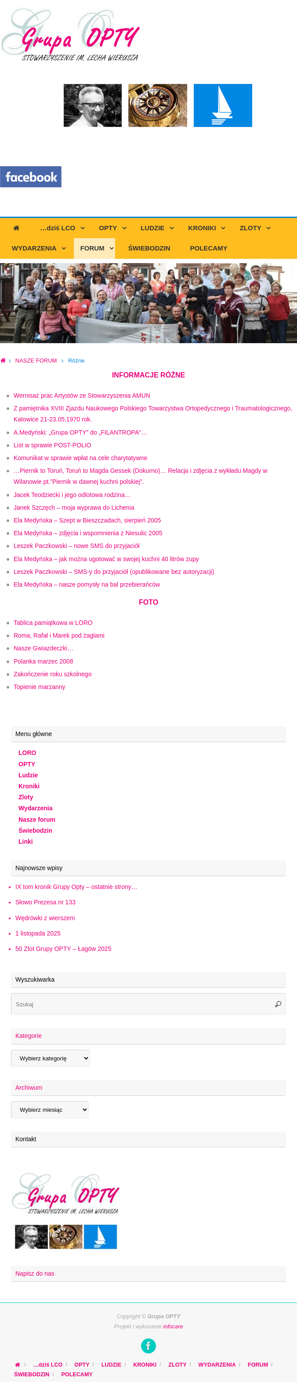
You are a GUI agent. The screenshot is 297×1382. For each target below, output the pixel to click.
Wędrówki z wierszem (45, 917)
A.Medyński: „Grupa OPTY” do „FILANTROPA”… (80, 432)
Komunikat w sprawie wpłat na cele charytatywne (80, 457)
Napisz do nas (34, 1273)
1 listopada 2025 (38, 933)
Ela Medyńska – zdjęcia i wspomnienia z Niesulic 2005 (88, 533)
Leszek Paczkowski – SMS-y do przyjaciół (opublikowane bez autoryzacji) (114, 571)
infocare (173, 1327)
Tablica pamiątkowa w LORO (53, 622)
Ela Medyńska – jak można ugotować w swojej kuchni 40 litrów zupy (106, 558)
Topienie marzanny (39, 686)
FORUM (258, 1365)
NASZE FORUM (36, 360)
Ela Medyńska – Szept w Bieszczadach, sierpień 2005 (87, 520)
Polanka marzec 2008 (43, 661)
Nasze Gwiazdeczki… (43, 648)
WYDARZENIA (217, 1365)
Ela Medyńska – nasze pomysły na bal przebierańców (87, 584)
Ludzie (28, 775)
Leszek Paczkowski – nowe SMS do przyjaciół (76, 545)
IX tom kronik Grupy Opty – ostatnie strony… (76, 886)
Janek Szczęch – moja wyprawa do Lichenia (74, 507)
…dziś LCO (47, 1365)
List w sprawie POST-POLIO (52, 445)
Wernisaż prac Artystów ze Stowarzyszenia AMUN (82, 395)
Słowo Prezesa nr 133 (45, 902)
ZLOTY (177, 1365)
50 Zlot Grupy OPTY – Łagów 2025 (63, 948)
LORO (27, 752)
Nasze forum (36, 819)
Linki (25, 841)
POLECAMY (76, 1374)
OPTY (26, 764)
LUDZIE (111, 1365)
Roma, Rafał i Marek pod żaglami (59, 635)
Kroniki (29, 786)
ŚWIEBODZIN (31, 1374)
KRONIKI (144, 1365)
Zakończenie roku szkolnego (52, 674)
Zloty (25, 797)
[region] (148, 303)
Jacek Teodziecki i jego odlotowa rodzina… (72, 494)
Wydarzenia (35, 808)
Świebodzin (35, 830)
